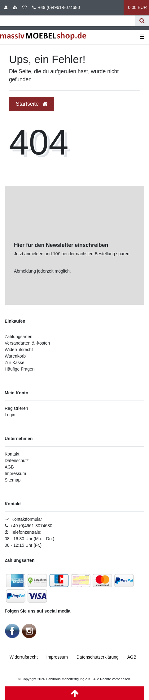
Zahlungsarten (19, 336)
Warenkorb (15, 356)
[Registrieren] (15, 7)
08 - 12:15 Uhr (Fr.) (23, 545)
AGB (9, 467)
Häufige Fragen (20, 369)
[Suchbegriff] (67, 20)
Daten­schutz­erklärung (98, 657)
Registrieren (16, 408)
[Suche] (142, 20)
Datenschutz (17, 460)
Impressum (15, 473)
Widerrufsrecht (19, 349)
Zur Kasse (14, 362)
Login (10, 414)
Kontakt (12, 454)
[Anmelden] (6, 7)
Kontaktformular (23, 519)
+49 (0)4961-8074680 (56, 7)
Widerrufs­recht (24, 657)
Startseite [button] (31, 104)
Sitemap (12, 479)
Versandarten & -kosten (27, 343)
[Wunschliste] (24, 7)
